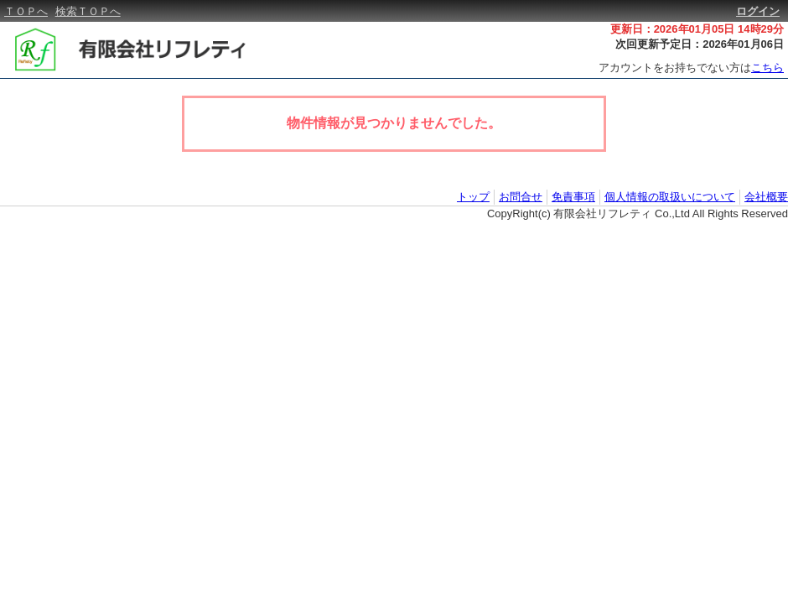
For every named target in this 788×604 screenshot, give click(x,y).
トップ (473, 196)
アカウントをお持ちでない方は (691, 67)
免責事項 (573, 196)
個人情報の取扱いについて (669, 196)
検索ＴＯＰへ (88, 11)
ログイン (758, 11)
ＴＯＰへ (26, 11)
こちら (767, 67)
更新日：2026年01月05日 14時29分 (697, 29)
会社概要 (766, 196)
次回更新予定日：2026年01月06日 (699, 44)
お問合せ (520, 196)
